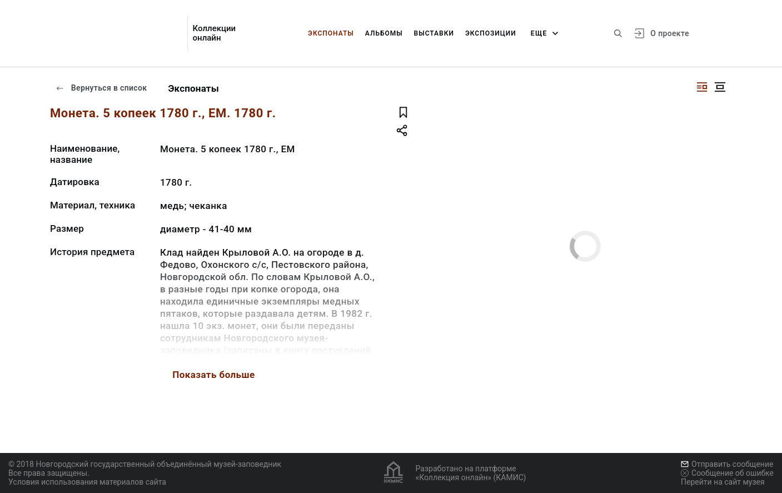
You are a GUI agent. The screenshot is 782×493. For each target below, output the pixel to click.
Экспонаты (331, 33)
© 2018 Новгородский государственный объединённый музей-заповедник (144, 464)
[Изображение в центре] (720, 87)
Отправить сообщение (727, 464)
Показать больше (213, 374)
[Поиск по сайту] (618, 33)
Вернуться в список (101, 87)
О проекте (669, 33)
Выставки (434, 33)
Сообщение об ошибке (727, 473)
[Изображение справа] (702, 87)
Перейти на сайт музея (723, 481)
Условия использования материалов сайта (87, 481)
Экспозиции (490, 33)
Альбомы (384, 33)
